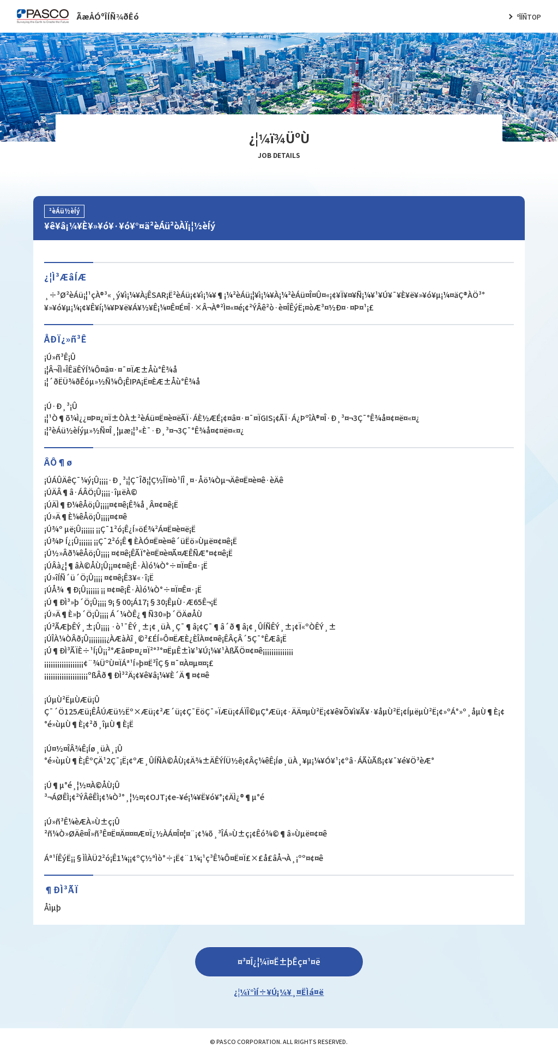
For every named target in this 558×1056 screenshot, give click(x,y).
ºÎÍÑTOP (529, 16)
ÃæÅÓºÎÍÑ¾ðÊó (108, 16)
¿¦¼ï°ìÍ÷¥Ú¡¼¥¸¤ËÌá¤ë (279, 991)
